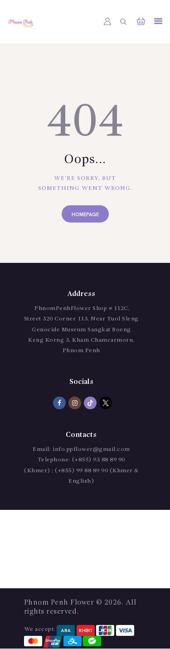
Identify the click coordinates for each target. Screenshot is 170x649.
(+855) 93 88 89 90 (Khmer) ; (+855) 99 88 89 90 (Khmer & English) (81, 470)
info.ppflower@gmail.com (91, 449)
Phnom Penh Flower (59, 602)
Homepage (85, 215)
